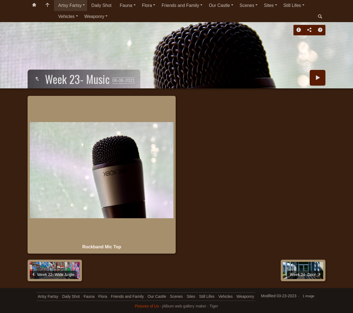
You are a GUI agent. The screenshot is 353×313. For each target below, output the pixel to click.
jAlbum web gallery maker (184, 306)
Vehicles (66, 16)
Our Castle (219, 5)
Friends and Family (180, 5)
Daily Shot (101, 5)
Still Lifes (292, 5)
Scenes (247, 5)
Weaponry (94, 16)
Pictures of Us (147, 306)
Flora (147, 5)
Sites (269, 5)
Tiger (214, 306)
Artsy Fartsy (70, 5)
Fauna (126, 5)
